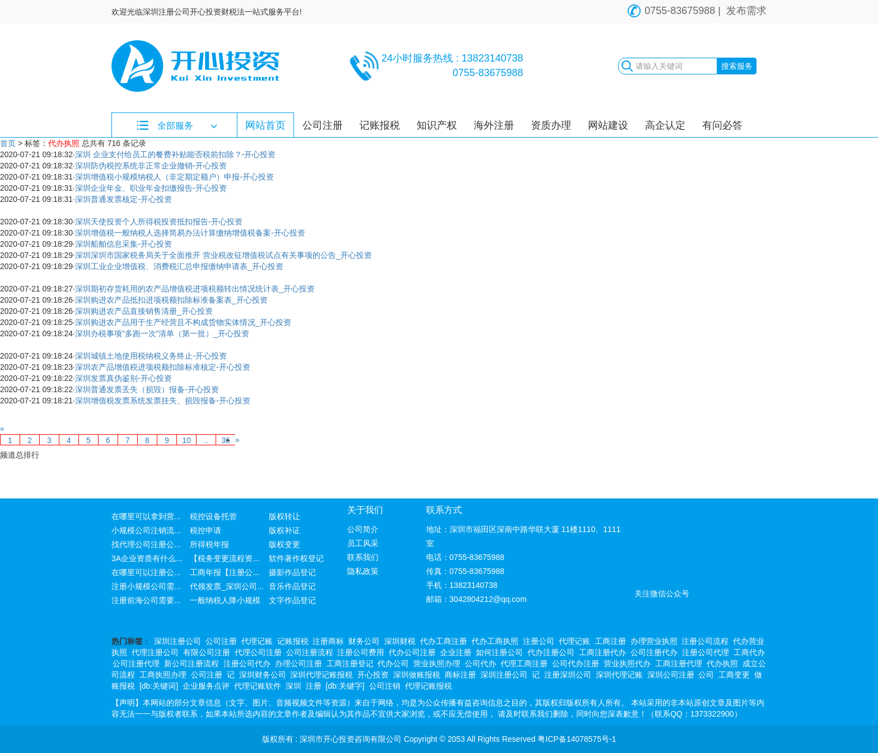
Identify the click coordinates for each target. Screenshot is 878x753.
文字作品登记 (292, 600)
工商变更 (734, 674)
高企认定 (665, 125)
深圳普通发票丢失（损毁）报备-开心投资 (147, 389)
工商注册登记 (349, 663)
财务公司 (364, 641)
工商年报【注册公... (224, 572)
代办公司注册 (412, 652)
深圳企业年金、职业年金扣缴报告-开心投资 (151, 187)
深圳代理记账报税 (321, 674)
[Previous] (2, 428)
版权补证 (284, 530)
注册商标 (328, 641)
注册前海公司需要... (146, 600)
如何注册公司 (499, 652)
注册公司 (538, 641)
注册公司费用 (360, 652)
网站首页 (265, 125)
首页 (8, 143)
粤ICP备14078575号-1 (577, 739)
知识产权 (437, 125)
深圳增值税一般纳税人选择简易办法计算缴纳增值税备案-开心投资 (190, 232)
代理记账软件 (257, 685)
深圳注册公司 (177, 641)
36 (225, 440)
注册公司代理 (705, 652)
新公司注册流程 (191, 663)
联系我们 (363, 557)
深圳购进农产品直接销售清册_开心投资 (144, 311)
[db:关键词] (158, 685)
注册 (313, 685)
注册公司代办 (246, 663)
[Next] (237, 439)
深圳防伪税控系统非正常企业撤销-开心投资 (151, 165)
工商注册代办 (602, 652)
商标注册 (460, 674)
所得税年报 (209, 544)
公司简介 (363, 529)
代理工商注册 (524, 663)
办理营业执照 (654, 641)
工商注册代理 (678, 663)
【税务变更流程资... (224, 558)
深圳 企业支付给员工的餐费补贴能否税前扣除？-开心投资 (175, 154)
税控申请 (205, 530)
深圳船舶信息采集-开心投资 (123, 243)
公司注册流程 (309, 652)
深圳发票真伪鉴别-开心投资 (123, 378)
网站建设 (608, 125)
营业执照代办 (627, 663)
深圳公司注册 (670, 674)
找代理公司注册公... (146, 544)
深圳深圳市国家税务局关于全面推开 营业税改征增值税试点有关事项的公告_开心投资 (223, 255)
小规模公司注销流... (146, 530)
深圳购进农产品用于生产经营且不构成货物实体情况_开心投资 (183, 322)
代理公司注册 (258, 652)
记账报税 (379, 125)
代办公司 (393, 663)
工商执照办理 (162, 674)
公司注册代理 (136, 663)
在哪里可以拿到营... (146, 516)
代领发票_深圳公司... (226, 586)
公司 (706, 674)
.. (206, 440)
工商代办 (749, 652)
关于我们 (365, 510)
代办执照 (722, 663)
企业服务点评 (206, 685)
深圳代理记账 (619, 674)
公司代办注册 (575, 663)
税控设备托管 (213, 516)
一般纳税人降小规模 (225, 600)
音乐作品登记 (292, 586)
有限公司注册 (206, 652)
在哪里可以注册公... (146, 572)
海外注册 (494, 125)
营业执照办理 (436, 663)
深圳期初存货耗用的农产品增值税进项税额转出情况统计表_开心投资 (195, 288)
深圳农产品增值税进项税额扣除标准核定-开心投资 (162, 367)
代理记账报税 (428, 685)
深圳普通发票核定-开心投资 (123, 199)
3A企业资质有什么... (147, 558)
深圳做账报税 (416, 674)
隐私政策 (363, 571)
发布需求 (746, 10)
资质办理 (551, 125)
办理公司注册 (298, 663)
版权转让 (284, 516)
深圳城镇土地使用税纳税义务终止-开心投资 (151, 355)
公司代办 (480, 663)
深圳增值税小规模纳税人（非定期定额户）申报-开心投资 (174, 176)
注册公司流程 (704, 641)
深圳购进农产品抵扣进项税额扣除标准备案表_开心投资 (171, 299)
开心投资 (373, 674)
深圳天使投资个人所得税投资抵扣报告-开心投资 (158, 221)
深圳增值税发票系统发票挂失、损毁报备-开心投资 (162, 400)
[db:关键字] (345, 685)
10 (186, 440)
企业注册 (455, 652)
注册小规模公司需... (146, 586)
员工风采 (363, 543)
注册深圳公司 (567, 674)
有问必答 (722, 125)
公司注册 (322, 125)
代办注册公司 (551, 652)
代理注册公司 (155, 652)
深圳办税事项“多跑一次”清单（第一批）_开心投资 (162, 333)
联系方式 (444, 510)
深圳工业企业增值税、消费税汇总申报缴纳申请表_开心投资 (179, 266)
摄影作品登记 (292, 572)
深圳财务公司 (262, 674)
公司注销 (384, 685)
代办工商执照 (495, 641)
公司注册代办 (654, 652)
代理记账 (257, 641)
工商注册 (610, 641)
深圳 (293, 685)
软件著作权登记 (296, 558)
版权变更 (284, 544)
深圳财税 (399, 641)
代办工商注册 (443, 641)
